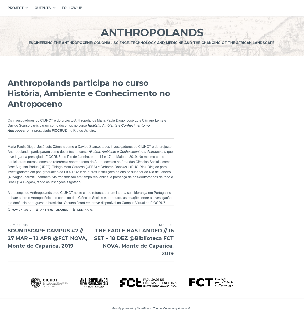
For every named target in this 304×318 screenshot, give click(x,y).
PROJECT (16, 8)
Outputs (43, 8)
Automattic (184, 308)
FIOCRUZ (59, 130)
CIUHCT (46, 120)
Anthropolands (152, 32)
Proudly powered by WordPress (131, 308)
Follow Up (72, 8)
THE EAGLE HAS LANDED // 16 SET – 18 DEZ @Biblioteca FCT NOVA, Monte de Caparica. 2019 (132, 239)
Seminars (85, 209)
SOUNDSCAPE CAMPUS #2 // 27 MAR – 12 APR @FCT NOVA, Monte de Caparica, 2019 (49, 236)
